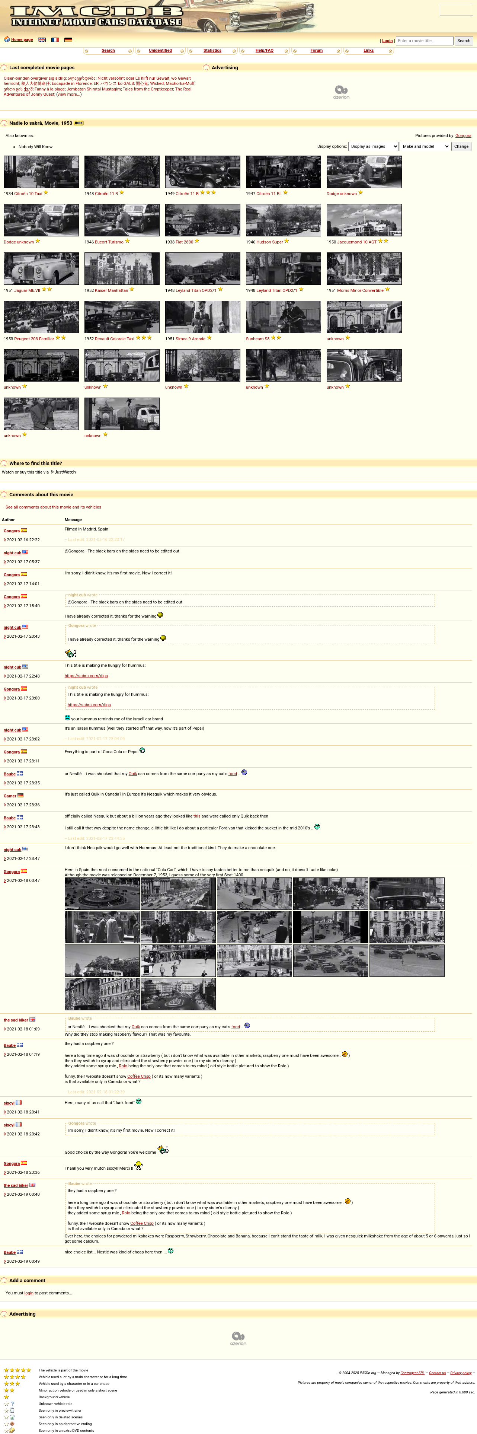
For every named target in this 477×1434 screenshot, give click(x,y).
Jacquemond (349, 242)
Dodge (333, 193)
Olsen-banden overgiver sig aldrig (35, 78)
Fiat (179, 242)
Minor (355, 290)
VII (37, 290)
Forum (317, 50)
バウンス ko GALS (117, 83)
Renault (102, 338)
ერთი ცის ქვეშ (18, 89)
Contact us (437, 1373)
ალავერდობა (82, 78)
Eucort (101, 242)
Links (369, 50)
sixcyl (9, 1103)
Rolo (123, 1065)
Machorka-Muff (180, 83)
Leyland (183, 290)
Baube (10, 774)
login (29, 1293)
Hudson (263, 242)
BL (279, 193)
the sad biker (16, 1020)
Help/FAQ (264, 50)
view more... (69, 94)
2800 (188, 242)
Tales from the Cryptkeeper (148, 89)
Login (387, 40)
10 (31, 193)
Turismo (116, 242)
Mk (31, 290)
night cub (12, 552)
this (197, 816)
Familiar (46, 338)
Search (108, 50)
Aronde (198, 338)
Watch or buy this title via (39, 472)
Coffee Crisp (139, 1076)
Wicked (157, 83)
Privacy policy (460, 1373)
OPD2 (207, 290)
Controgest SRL (412, 1373)
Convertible (373, 290)
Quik (133, 773)
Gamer (10, 796)
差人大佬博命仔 (35, 83)
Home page (22, 39)
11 (111, 193)
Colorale (118, 338)
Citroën (21, 193)
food (232, 773)
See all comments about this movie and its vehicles (53, 507)
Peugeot (22, 338)
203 (34, 338)
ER (96, 83)
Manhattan (118, 290)
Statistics (212, 50)
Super (277, 242)
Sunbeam (255, 338)
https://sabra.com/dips (86, 675)
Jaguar (20, 290)
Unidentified (160, 50)
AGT (373, 242)
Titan (196, 290)
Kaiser (101, 290)
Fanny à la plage (50, 89)
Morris (343, 290)
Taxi (38, 193)
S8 (267, 338)
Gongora (463, 135)
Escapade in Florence (72, 83)
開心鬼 (142, 83)
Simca (182, 338)
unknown (348, 193)
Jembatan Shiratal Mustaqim (94, 89)
